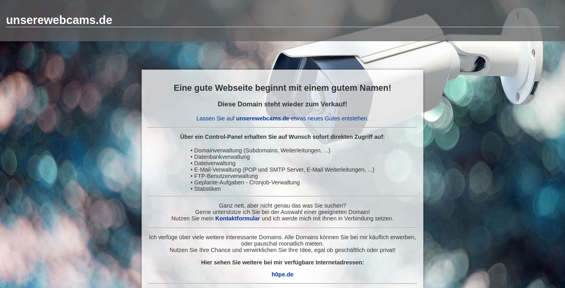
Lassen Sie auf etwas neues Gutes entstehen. (282, 118)
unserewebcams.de (59, 20)
